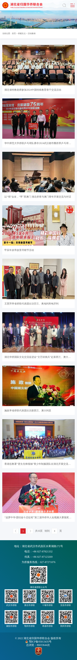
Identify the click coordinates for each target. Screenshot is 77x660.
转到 (47, 530)
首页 (14, 33)
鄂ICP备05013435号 (40, 641)
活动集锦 (32, 33)
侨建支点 (22, 33)
